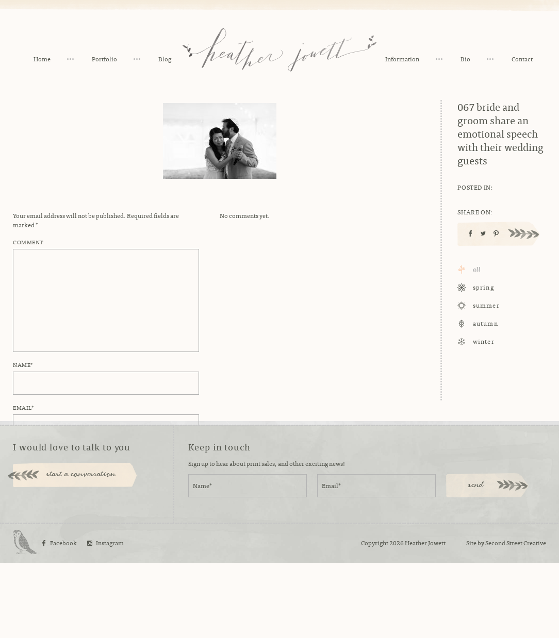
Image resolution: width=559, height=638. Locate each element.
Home (42, 59)
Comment (28, 241)
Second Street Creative (515, 618)
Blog (164, 59)
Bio (465, 59)
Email (23, 407)
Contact (522, 59)
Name (23, 364)
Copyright (374, 618)
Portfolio (104, 59)
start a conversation (81, 550)
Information (402, 59)
